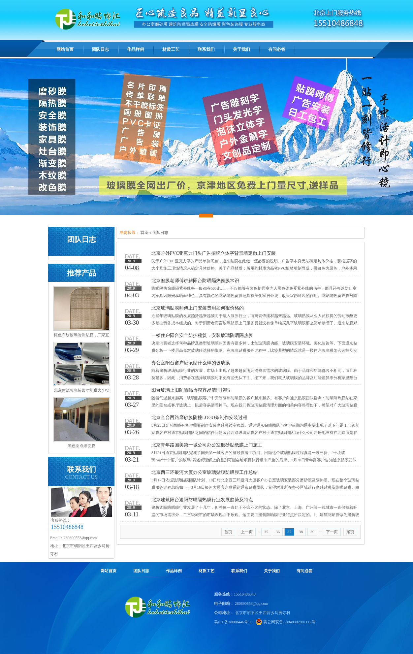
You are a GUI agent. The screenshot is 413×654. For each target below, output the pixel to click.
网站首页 (65, 49)
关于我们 (272, 571)
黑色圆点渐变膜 (81, 445)
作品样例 (174, 571)
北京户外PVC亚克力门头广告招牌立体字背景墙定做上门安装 (213, 253)
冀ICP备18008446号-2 (232, 622)
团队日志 (160, 232)
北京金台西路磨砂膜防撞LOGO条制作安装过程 (199, 417)
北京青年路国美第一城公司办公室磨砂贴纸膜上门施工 (206, 444)
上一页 (247, 532)
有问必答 (304, 571)
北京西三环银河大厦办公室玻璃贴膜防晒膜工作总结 (204, 472)
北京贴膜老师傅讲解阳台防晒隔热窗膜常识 (195, 280)
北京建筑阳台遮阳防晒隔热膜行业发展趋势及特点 (202, 499)
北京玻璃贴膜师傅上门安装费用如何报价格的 (197, 308)
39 (312, 532)
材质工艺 (206, 571)
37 (289, 532)
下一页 (332, 532)
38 (301, 532)
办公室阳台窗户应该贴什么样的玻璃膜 (190, 362)
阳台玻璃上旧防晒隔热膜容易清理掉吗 (190, 390)
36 (278, 532)
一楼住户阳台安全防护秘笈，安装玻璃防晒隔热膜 (202, 335)
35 (266, 532)
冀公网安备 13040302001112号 (289, 622)
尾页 (350, 532)
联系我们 (239, 571)
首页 (144, 232)
